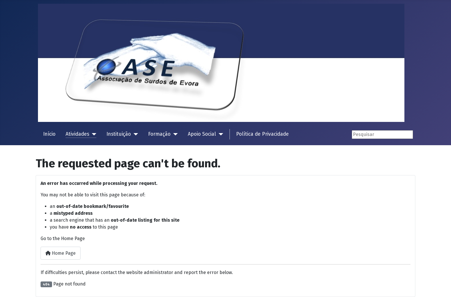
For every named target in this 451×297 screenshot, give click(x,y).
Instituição (118, 134)
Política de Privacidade (262, 134)
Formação (159, 134)
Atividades (77, 134)
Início (49, 134)
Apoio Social (202, 134)
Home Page (60, 253)
